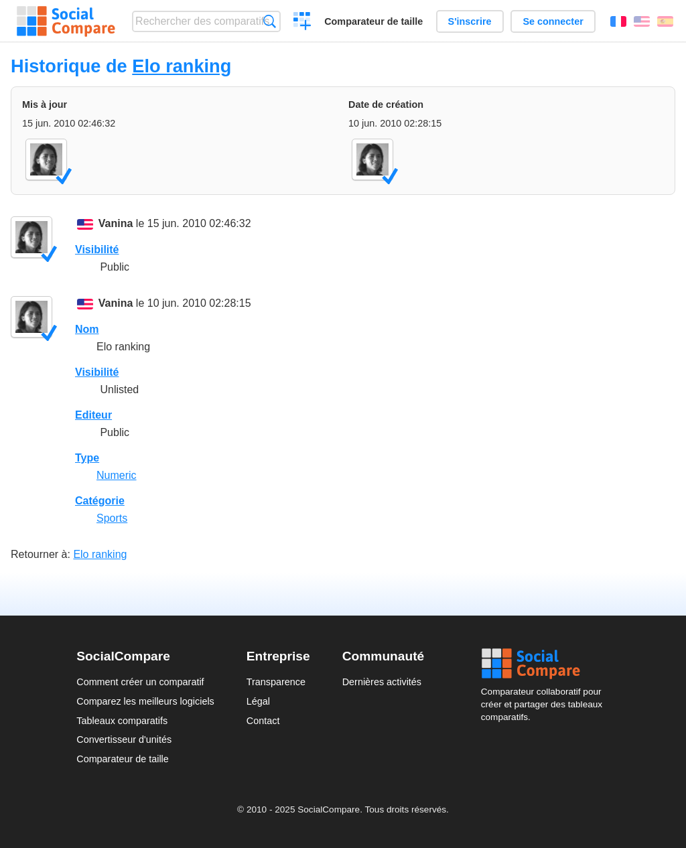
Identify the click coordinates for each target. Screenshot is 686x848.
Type (87, 458)
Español (665, 21)
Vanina (115, 223)
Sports (111, 518)
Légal (258, 701)
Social (545, 664)
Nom (87, 329)
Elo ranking (181, 66)
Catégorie (100, 500)
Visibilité (97, 249)
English (642, 21)
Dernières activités (381, 682)
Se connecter (553, 21)
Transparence (276, 682)
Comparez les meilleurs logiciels (145, 701)
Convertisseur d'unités (124, 739)
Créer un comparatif (302, 22)
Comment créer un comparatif (140, 682)
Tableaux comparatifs (121, 720)
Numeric (116, 475)
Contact (263, 720)
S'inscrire (470, 21)
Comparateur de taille (373, 21)
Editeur (93, 415)
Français (618, 21)
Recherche (269, 21)
